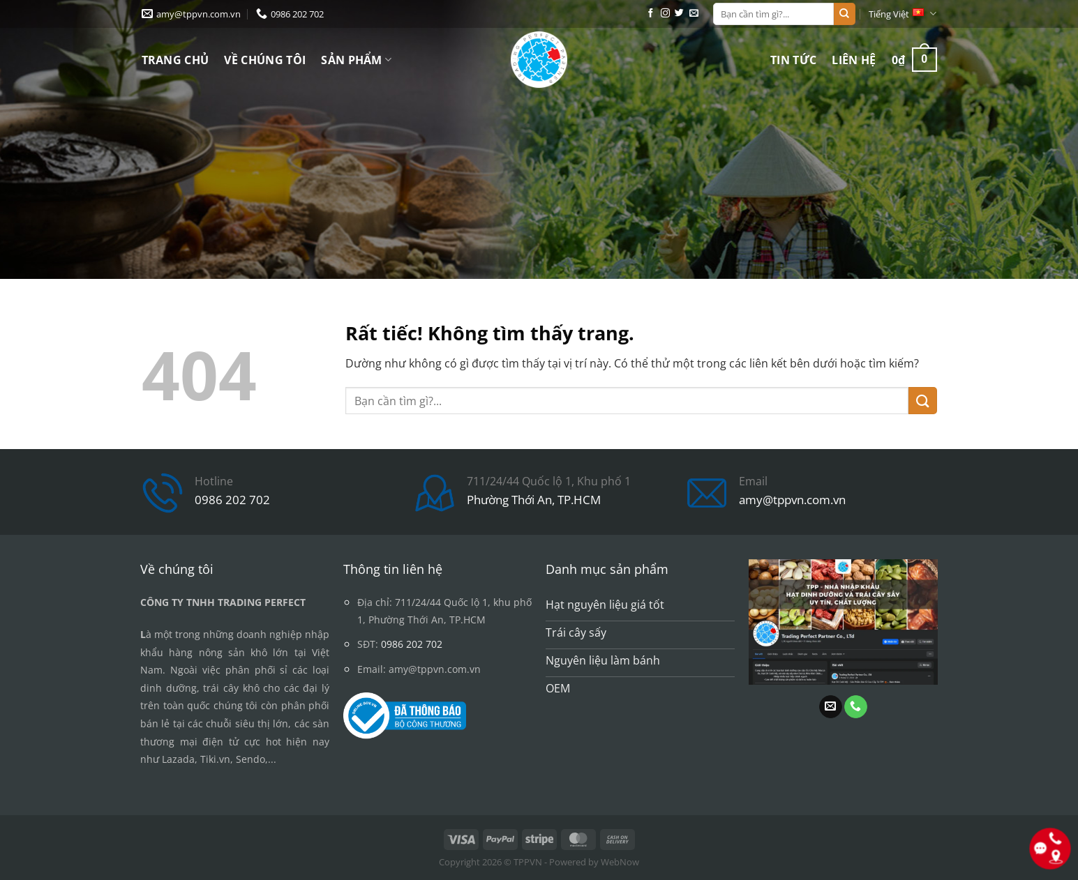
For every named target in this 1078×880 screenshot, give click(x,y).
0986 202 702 (232, 500)
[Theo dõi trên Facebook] (650, 13)
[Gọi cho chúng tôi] (855, 707)
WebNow (620, 862)
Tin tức (793, 60)
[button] (914, 59)
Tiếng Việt (902, 13)
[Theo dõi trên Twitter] (679, 13)
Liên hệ (854, 60)
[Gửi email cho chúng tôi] (693, 13)
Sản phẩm (356, 60)
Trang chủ (175, 60)
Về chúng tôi (265, 60)
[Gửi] (844, 14)
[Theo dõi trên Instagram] (665, 13)
